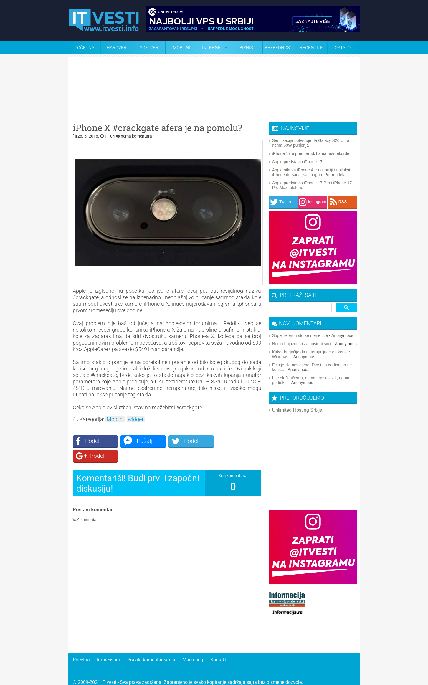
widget (135, 419)
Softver (149, 47)
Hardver (117, 47)
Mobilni (181, 47)
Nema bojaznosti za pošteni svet (302, 343)
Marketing (192, 654)
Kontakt (218, 654)
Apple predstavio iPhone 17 (297, 161)
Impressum (108, 654)
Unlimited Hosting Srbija (297, 410)
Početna (84, 47)
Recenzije (311, 47)
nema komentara (136, 136)
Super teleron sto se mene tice (300, 335)
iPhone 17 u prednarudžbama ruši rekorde (310, 153)
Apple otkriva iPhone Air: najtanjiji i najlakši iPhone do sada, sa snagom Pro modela (311, 172)
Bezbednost (279, 47)
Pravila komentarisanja (151, 654)
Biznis (246, 47)
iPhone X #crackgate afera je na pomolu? (157, 128)
